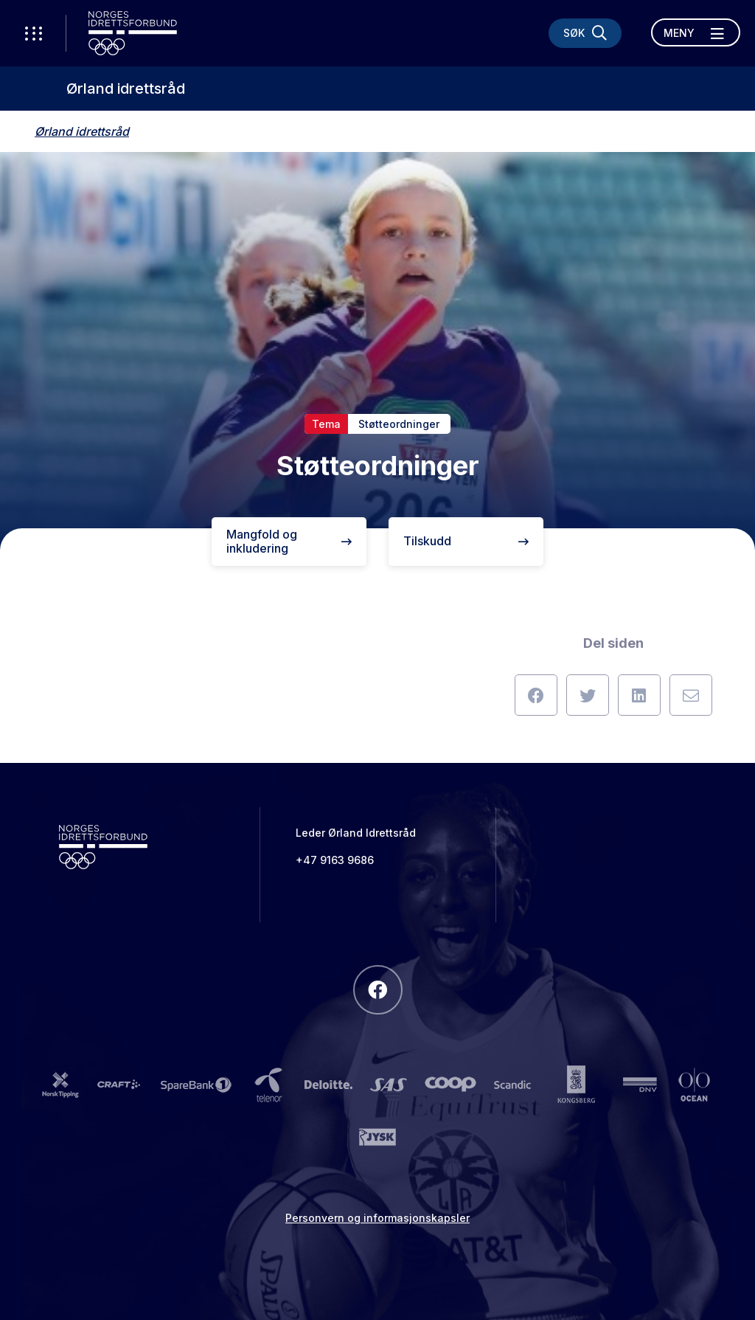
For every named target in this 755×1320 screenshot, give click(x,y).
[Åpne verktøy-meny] (33, 33)
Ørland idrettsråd (125, 88)
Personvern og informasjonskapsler (377, 1218)
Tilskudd (466, 540)
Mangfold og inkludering (289, 541)
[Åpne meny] (695, 32)
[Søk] (585, 33)
